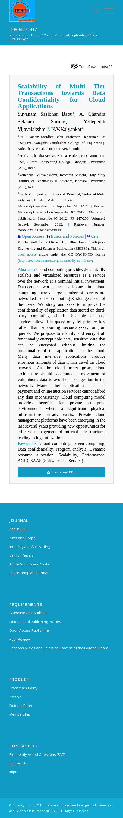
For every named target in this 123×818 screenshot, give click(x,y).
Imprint (15, 771)
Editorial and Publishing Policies (35, 621)
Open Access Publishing (29, 630)
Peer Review (19, 639)
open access (27, 254)
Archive (15, 696)
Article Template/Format (28, 572)
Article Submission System (30, 564)
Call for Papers (21, 555)
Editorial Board (21, 705)
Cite (94, 236)
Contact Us (18, 763)
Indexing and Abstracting (29, 546)
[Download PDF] (61, 472)
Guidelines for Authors (28, 612)
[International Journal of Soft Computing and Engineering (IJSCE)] (51, 11)
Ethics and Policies (67, 236)
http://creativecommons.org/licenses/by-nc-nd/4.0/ (55, 261)
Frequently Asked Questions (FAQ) (37, 754)
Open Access (32, 236)
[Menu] (106, 11)
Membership (19, 714)
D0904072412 (23, 29)
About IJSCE (18, 528)
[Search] (93, 11)
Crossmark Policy (23, 687)
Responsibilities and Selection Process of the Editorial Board (58, 647)
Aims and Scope (22, 537)
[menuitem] (93, 11)
